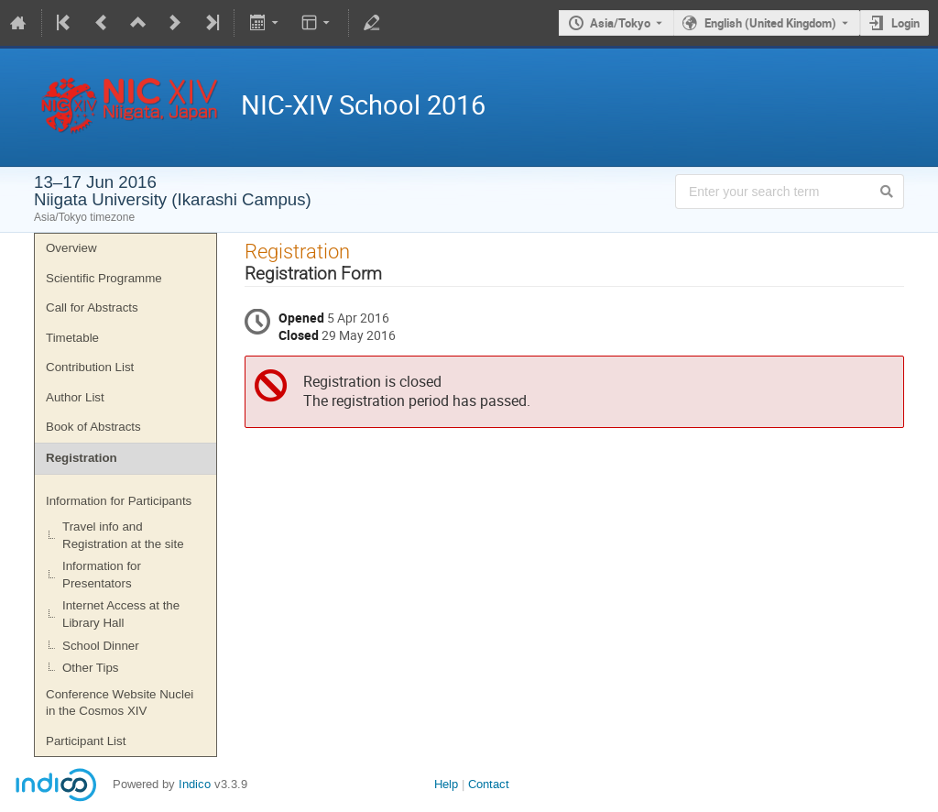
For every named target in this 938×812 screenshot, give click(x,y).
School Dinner (100, 646)
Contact (488, 784)
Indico (195, 784)
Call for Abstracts (92, 307)
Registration (81, 458)
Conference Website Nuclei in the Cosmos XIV (119, 703)
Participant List (85, 741)
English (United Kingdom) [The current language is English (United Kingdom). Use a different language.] (770, 23)
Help (446, 784)
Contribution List (90, 367)
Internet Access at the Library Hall (121, 614)
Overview (71, 248)
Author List (75, 397)
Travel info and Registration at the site (123, 535)
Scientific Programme (104, 278)
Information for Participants (118, 501)
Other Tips (90, 668)
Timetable (72, 338)
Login (905, 23)
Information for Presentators (101, 574)
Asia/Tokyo (620, 23)
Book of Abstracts (93, 426)
